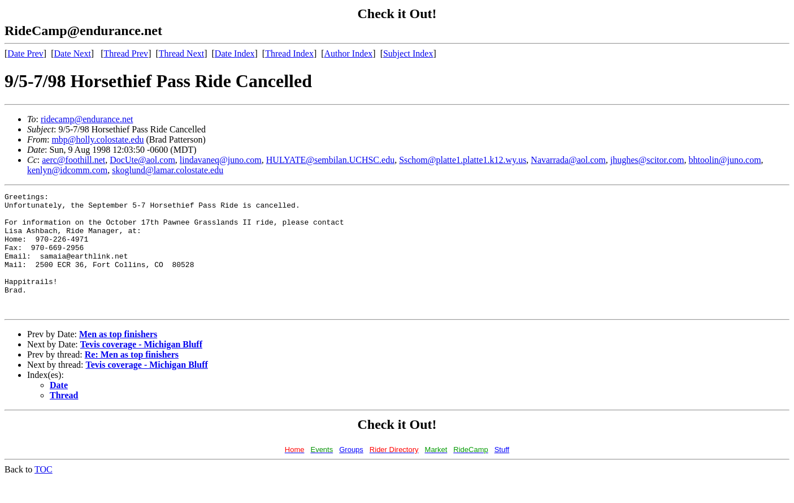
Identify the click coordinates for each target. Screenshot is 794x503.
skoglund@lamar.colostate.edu (167, 170)
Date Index (235, 53)
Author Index (348, 53)
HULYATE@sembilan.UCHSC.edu (330, 160)
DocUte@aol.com (142, 160)
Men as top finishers (118, 358)
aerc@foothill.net (73, 160)
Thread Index (289, 53)
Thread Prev (125, 53)
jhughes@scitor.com (647, 160)
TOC (43, 493)
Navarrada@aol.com (568, 160)
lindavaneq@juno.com (221, 160)
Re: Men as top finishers (132, 378)
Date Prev (25, 53)
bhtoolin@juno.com (725, 160)
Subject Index (408, 53)
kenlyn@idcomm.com (67, 170)
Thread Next (181, 53)
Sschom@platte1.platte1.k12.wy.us (462, 160)
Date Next (72, 53)
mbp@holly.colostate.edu (97, 139)
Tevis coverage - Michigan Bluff (141, 368)
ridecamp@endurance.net (87, 119)
